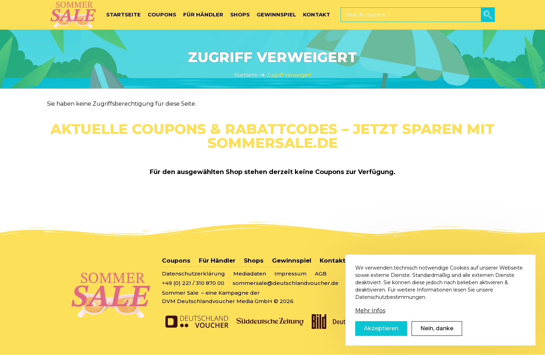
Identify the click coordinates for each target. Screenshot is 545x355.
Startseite (246, 75)
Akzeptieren (381, 336)
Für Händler (217, 260)
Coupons (176, 260)
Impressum (290, 273)
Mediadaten (249, 273)
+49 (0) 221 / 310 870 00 (193, 283)
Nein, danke (436, 336)
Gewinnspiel (291, 260)
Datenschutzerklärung (193, 273)
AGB (321, 273)
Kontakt (332, 260)
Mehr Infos (370, 318)
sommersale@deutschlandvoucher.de (285, 283)
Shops (254, 260)
